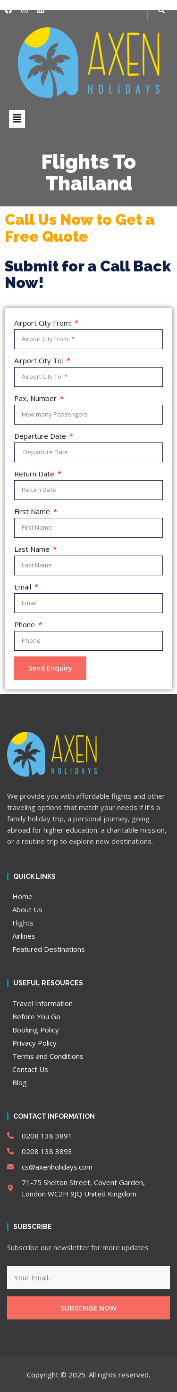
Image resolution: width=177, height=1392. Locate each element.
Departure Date (41, 436)
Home (22, 896)
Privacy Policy (34, 1043)
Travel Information (42, 1003)
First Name (33, 511)
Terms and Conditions (48, 1056)
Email (23, 586)
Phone (25, 624)
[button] (161, 9)
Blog (19, 1082)
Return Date (35, 473)
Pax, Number (36, 398)
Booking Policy (35, 1029)
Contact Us (30, 1069)
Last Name (32, 549)
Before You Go (36, 1016)
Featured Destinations (48, 949)
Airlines (23, 936)
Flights (23, 922)
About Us (27, 909)
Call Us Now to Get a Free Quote (80, 228)
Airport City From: (43, 323)
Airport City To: (39, 360)
